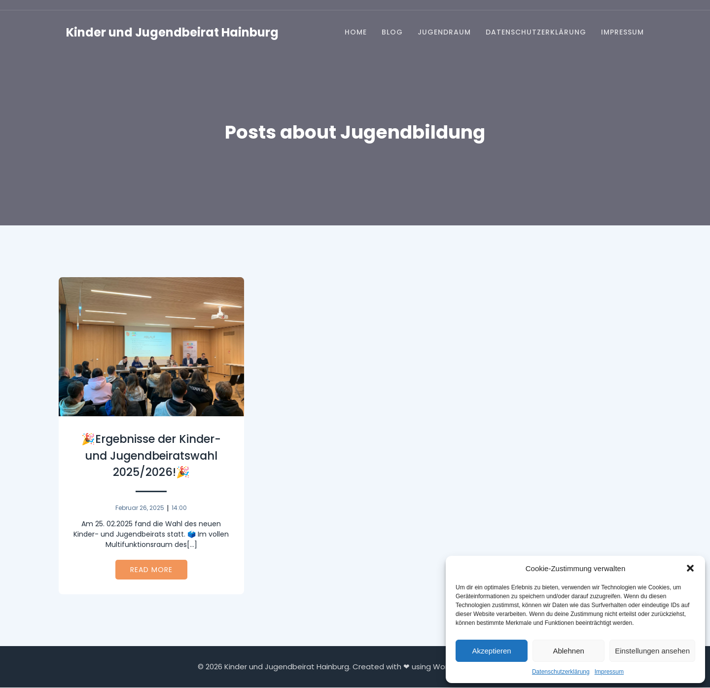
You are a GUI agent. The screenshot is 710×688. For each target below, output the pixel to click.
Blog (392, 32)
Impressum (609, 671)
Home (356, 32)
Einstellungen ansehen (652, 651)
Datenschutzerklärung (561, 671)
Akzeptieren (491, 651)
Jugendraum (444, 32)
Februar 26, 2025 (139, 508)
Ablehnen (568, 651)
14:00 (179, 508)
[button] (690, 568)
